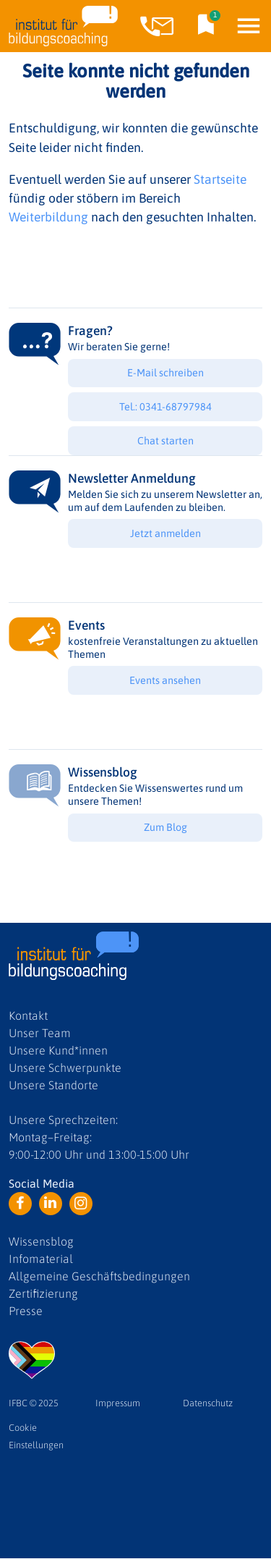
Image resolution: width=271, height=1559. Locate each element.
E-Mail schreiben (165, 373)
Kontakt (28, 1015)
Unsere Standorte (53, 1084)
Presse (26, 1310)
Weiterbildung (48, 217)
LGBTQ (32, 1360)
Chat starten (165, 441)
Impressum (117, 1403)
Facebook (20, 1203)
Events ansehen (165, 680)
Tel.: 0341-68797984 (165, 407)
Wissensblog (41, 1241)
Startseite (220, 179)
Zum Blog (165, 827)
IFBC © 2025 (34, 1403)
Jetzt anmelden (165, 533)
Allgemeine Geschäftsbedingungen (99, 1276)
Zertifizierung (43, 1293)
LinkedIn (50, 1203)
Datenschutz (208, 1403)
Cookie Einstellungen (36, 1436)
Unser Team (40, 1032)
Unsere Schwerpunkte (65, 1067)
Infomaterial (41, 1258)
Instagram (81, 1203)
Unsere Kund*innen (58, 1050)
